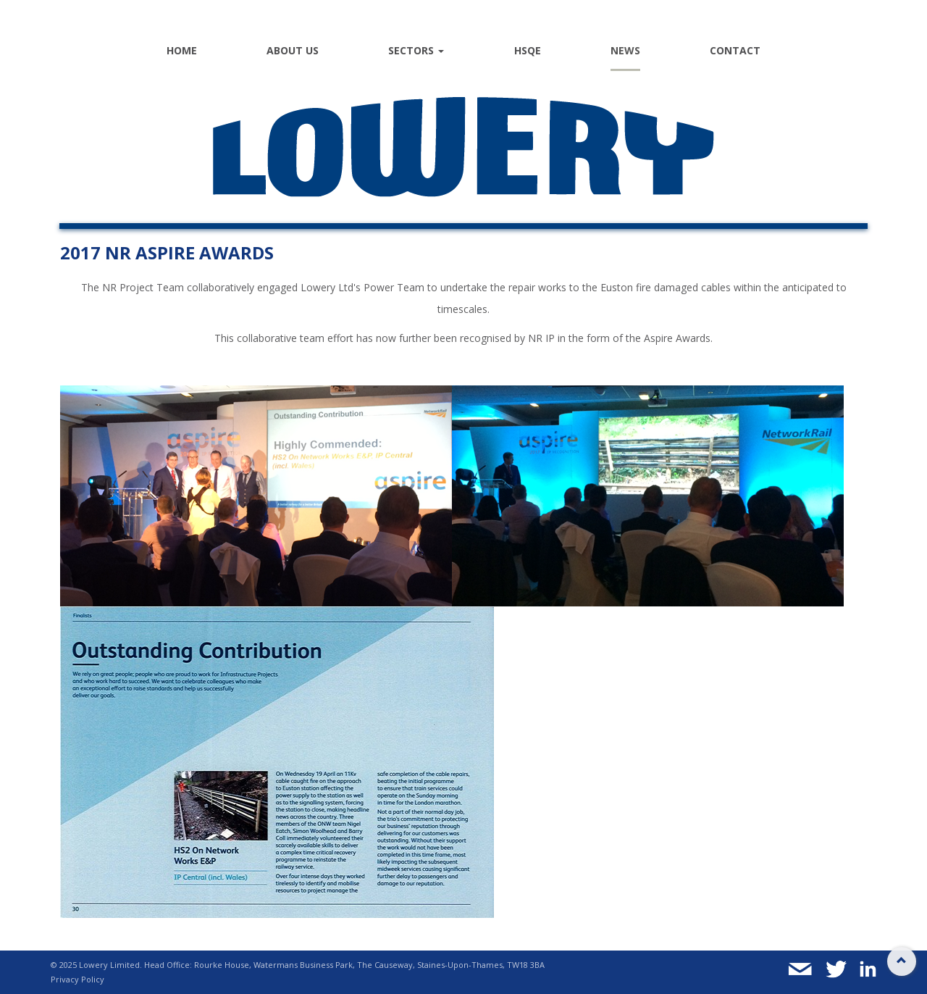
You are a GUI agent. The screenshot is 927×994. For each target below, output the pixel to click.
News (625, 50)
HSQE (527, 50)
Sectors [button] (416, 50)
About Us (293, 50)
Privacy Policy (77, 979)
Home (182, 50)
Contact (735, 50)
